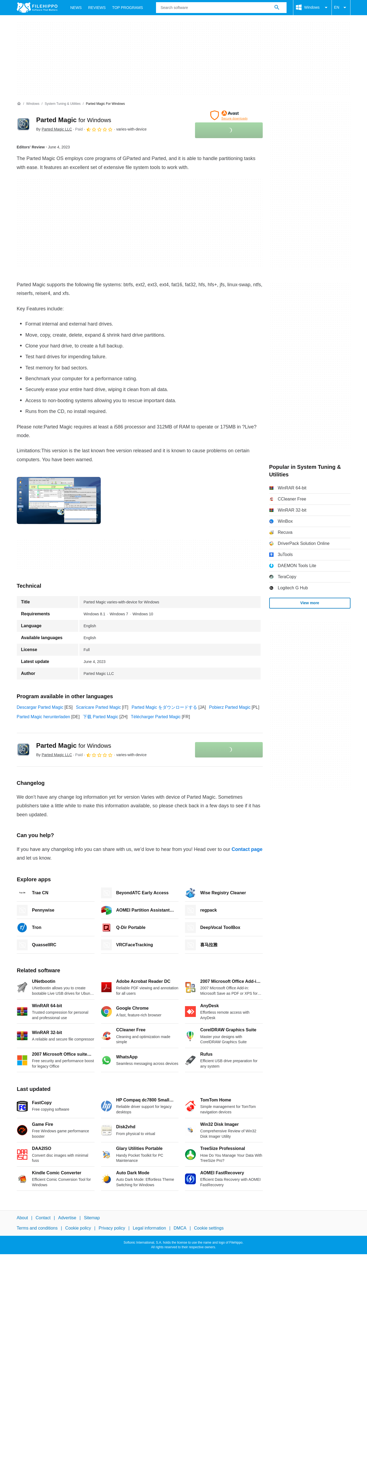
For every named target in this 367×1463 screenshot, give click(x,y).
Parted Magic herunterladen (43, 716)
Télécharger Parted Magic (156, 716)
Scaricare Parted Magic (98, 707)
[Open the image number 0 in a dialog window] (59, 500)
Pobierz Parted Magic (230, 707)
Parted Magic (73, 119)
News (76, 7)
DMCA (180, 1228)
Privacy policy (112, 1228)
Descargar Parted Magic (40, 707)
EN (341, 7)
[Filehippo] (37, 7)
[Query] (221, 7)
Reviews (97, 7)
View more (309, 603)
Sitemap (92, 1217)
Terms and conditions (37, 1228)
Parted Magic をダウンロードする (164, 707)
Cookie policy (78, 1228)
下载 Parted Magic (100, 716)
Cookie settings (208, 1228)
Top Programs (127, 7)
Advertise (67, 1217)
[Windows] (33, 104)
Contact (42, 1217)
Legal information (149, 1228)
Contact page (247, 849)
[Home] (19, 103)
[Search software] (276, 7)
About (22, 1217)
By (54, 129)
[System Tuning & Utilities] (63, 104)
